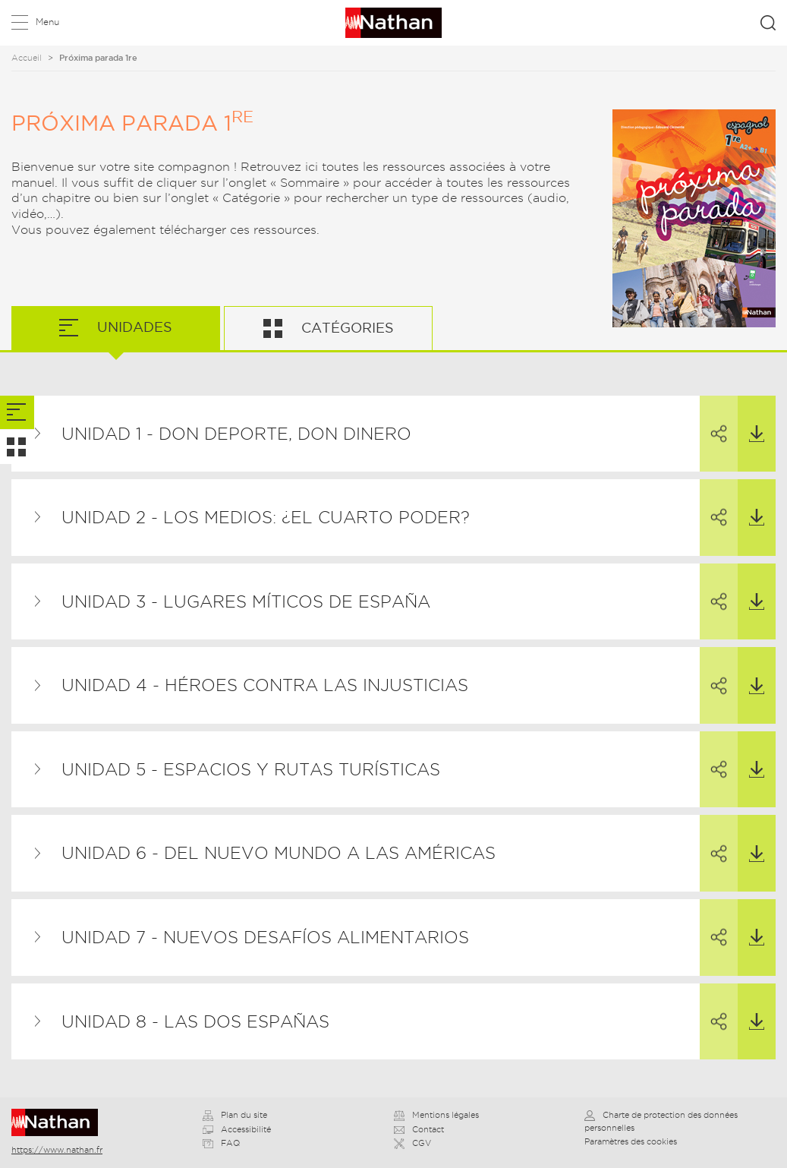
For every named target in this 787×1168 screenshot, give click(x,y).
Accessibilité (237, 1129)
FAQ (221, 1142)
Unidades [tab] (132, 327)
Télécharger (751, 419)
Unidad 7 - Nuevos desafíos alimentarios (265, 937)
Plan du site (235, 1114)
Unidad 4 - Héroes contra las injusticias (264, 685)
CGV (412, 1142)
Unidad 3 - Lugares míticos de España (245, 601)
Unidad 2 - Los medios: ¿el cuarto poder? (265, 517)
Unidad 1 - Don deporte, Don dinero (236, 434)
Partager (713, 420)
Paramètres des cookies (630, 1141)
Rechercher (768, 22)
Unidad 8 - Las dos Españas (195, 1021)
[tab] (17, 413)
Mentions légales (436, 1114)
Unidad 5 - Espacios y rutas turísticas (250, 769)
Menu (47, 22)
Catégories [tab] (345, 327)
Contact (419, 1129)
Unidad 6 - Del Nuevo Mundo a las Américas (278, 853)
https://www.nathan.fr (56, 1149)
